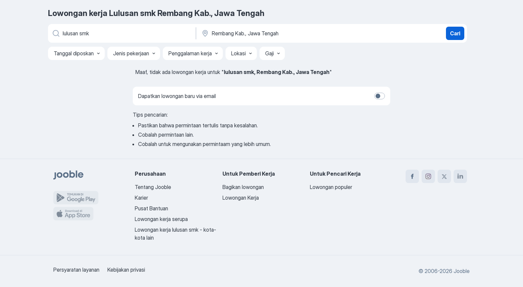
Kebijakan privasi (126, 269)
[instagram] (428, 176)
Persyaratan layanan (76, 269)
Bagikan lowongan (243, 187)
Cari (455, 33)
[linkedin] (460, 176)
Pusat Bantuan (151, 208)
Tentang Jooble (153, 187)
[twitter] (444, 176)
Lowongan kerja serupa (161, 219)
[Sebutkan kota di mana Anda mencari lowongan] (270, 33)
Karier (141, 197)
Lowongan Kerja (240, 197)
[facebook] (412, 176)
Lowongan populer (331, 187)
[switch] (379, 96)
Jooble (462, 271)
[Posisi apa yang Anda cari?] (121, 33)
